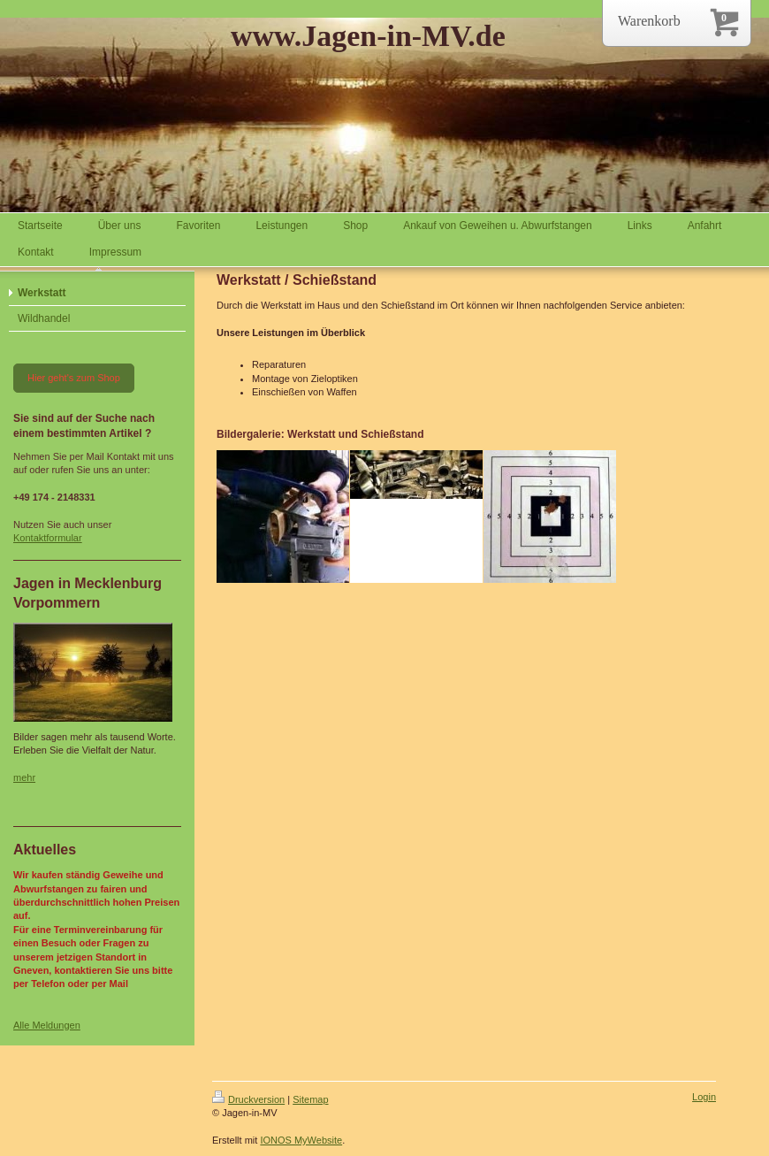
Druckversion (248, 1099)
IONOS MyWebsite (301, 1140)
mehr (24, 777)
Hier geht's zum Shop (73, 377)
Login (704, 1096)
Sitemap (310, 1099)
